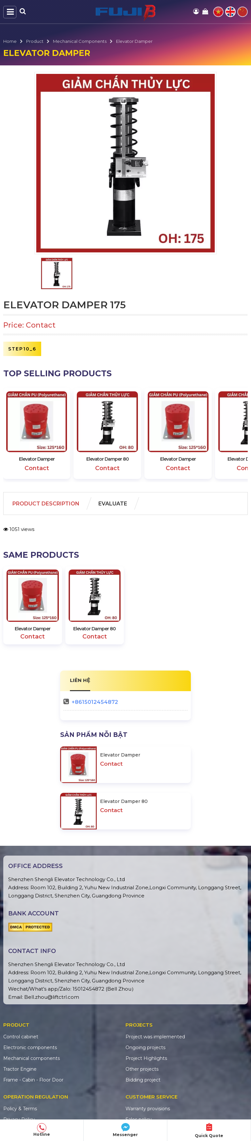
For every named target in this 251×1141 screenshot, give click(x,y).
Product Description (45, 504)
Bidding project (143, 1080)
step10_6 (22, 349)
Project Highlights (146, 1058)
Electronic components (30, 1047)
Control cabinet (20, 1037)
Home (10, 41)
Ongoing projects (145, 1047)
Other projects (142, 1069)
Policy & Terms (20, 1109)
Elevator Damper (134, 41)
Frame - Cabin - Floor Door (33, 1080)
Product (34, 41)
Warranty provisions (148, 1109)
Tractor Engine (20, 1069)
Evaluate (112, 504)
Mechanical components (80, 41)
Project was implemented (155, 1037)
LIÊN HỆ (80, 680)
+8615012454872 (95, 702)
